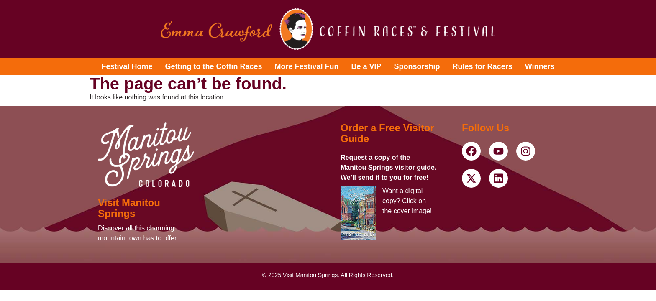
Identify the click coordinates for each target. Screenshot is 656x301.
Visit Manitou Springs (129, 208)
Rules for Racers (482, 66)
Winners (540, 66)
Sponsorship (417, 66)
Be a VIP (366, 66)
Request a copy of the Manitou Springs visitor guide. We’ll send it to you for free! (388, 167)
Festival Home (126, 66)
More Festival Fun (307, 66)
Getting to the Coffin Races (213, 66)
